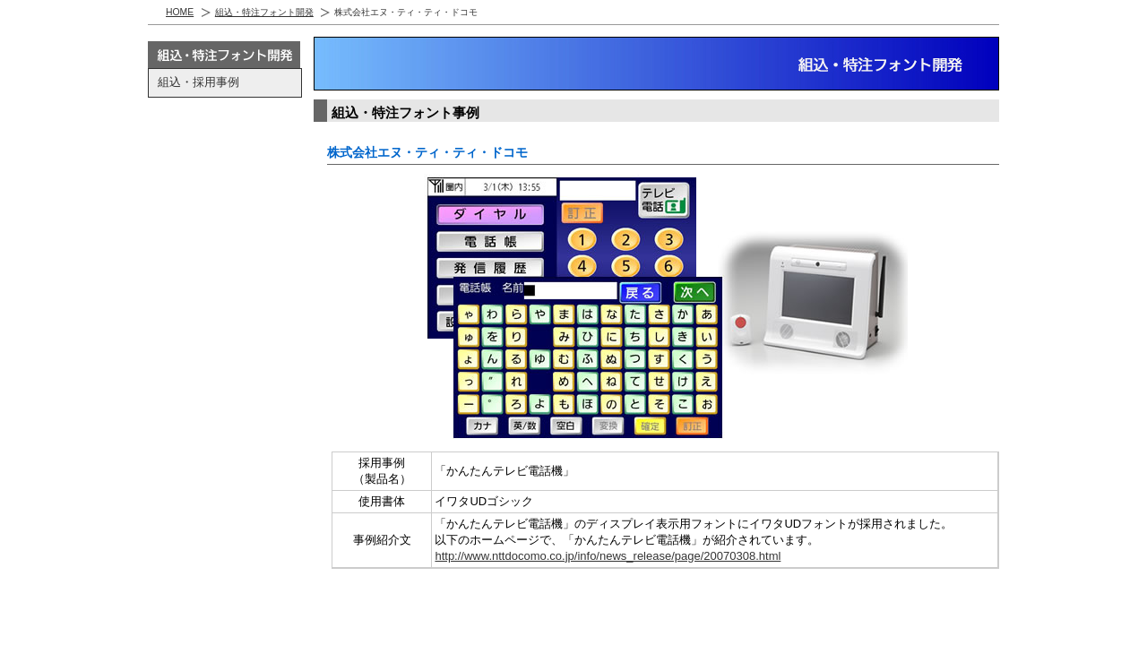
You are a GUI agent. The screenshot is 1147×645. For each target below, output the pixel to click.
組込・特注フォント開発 (264, 12)
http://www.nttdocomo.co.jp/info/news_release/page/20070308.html (607, 556)
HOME (180, 12)
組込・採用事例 (198, 82)
